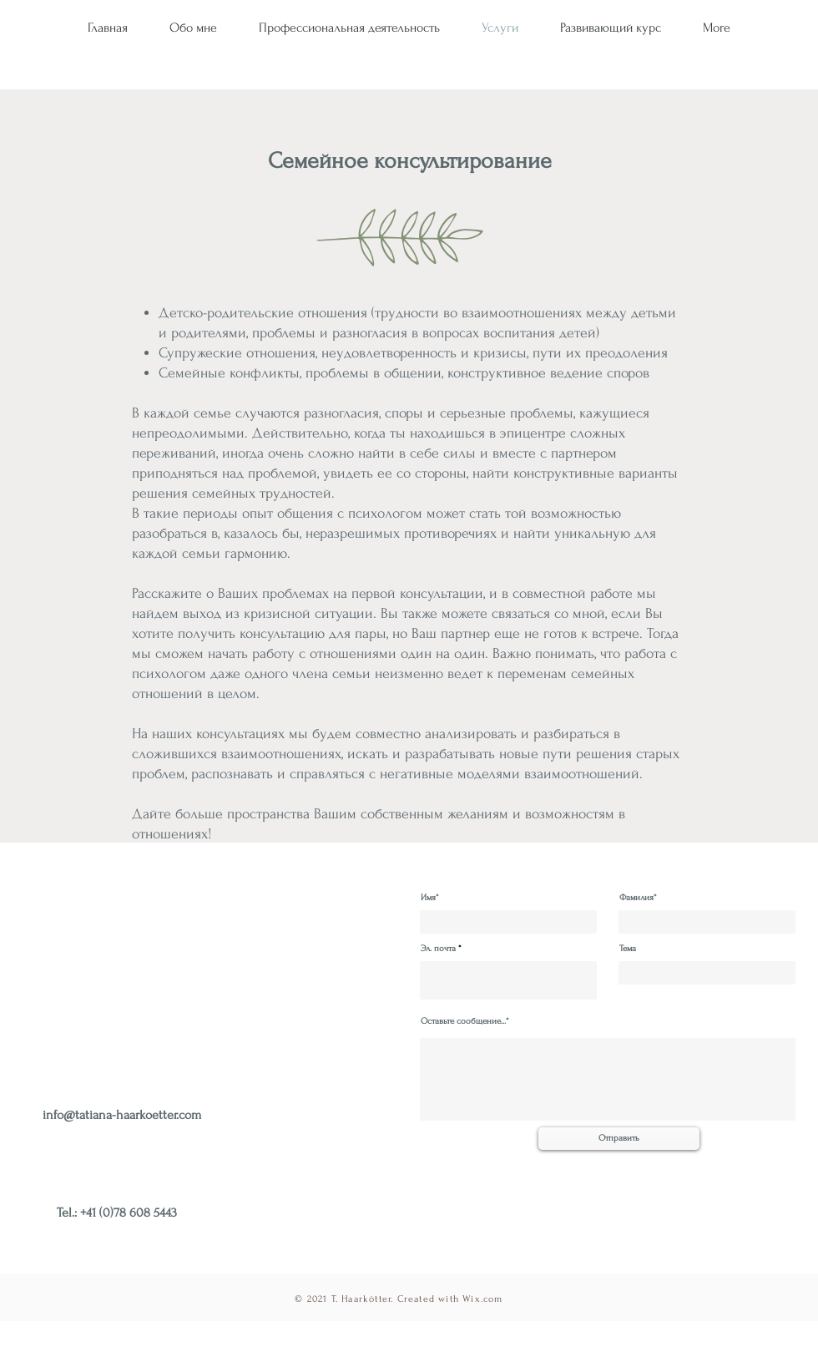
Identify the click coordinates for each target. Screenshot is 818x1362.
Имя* (430, 898)
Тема (627, 949)
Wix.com (482, 1299)
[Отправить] (618, 1138)
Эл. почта (438, 949)
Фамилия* (638, 898)
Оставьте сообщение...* (465, 1021)
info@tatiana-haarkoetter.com (122, 1114)
